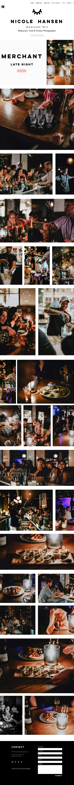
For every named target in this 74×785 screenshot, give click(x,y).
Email (39, 755)
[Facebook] (15, 762)
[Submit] (57, 776)
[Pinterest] (21, 762)
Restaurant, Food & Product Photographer (37, 30)
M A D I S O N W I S (37, 27)
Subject (39, 759)
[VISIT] (21, 70)
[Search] (37, 35)
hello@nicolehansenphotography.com (20, 751)
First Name (40, 746)
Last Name (40, 751)
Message (40, 763)
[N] (4, 7)
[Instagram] (12, 762)
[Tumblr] (18, 762)
